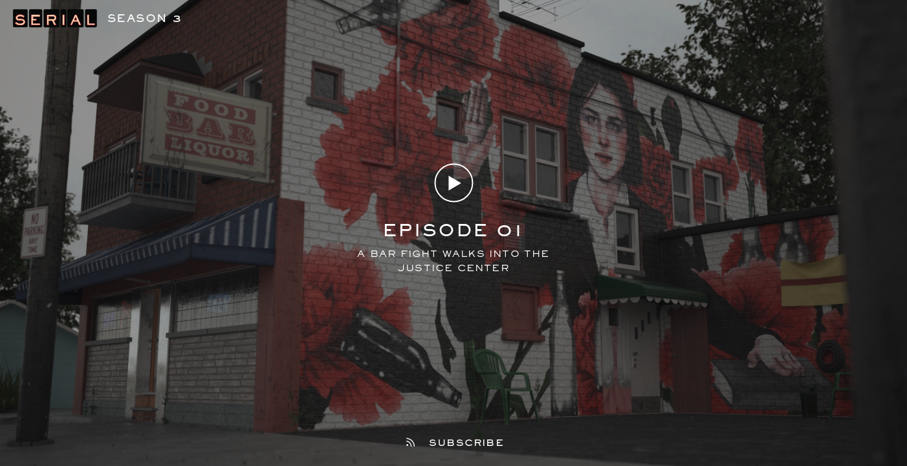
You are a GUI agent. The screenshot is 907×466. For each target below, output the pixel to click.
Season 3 (144, 18)
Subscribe (453, 442)
